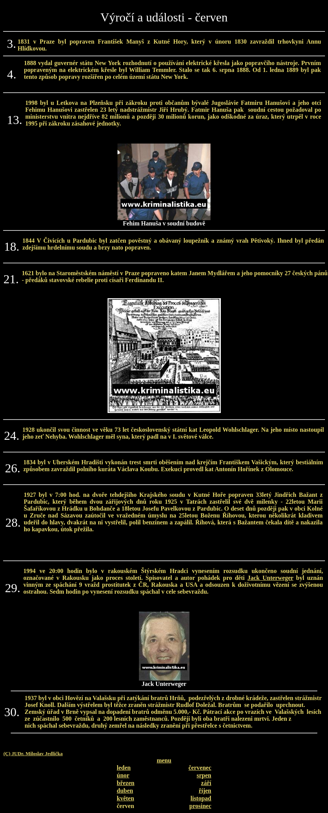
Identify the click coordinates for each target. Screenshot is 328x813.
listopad (201, 798)
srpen (204, 775)
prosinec (200, 806)
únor (123, 775)
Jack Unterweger (271, 578)
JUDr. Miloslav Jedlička (37, 753)
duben (125, 790)
